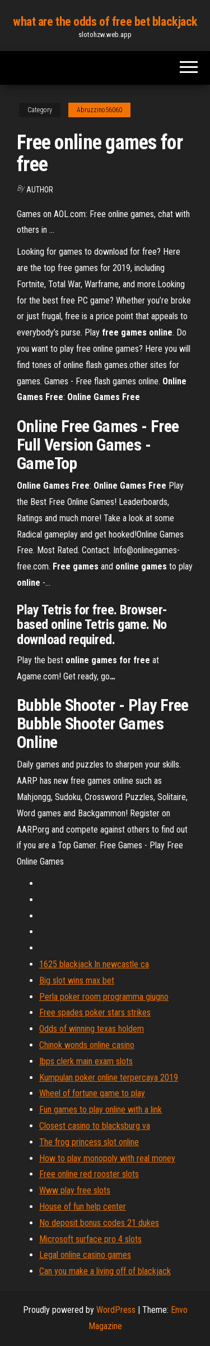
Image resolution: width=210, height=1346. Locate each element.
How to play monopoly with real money (107, 1158)
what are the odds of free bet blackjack (105, 22)
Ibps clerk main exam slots (86, 1061)
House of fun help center (82, 1206)
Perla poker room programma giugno (104, 996)
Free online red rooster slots (89, 1174)
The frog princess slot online (89, 1142)
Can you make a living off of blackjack (105, 1271)
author (39, 189)
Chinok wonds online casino (86, 1045)
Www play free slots (74, 1190)
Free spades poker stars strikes (95, 1012)
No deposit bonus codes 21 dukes (99, 1223)
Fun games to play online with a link (100, 1109)
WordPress (116, 1309)
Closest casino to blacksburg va (94, 1125)
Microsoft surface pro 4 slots (90, 1239)
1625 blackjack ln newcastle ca (94, 964)
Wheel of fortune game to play (92, 1093)
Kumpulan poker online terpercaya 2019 (108, 1077)
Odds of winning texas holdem (91, 1028)
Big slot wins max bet (76, 980)
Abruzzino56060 (99, 110)
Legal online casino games (85, 1254)
